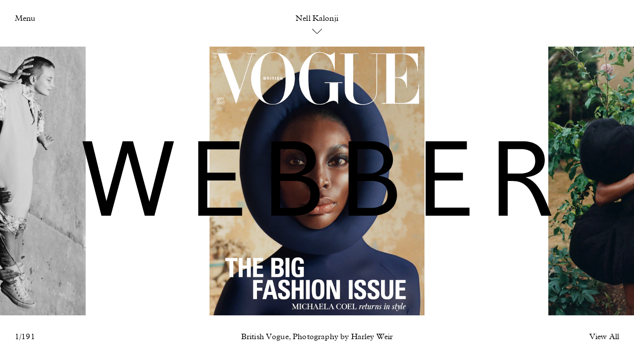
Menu (25, 19)
